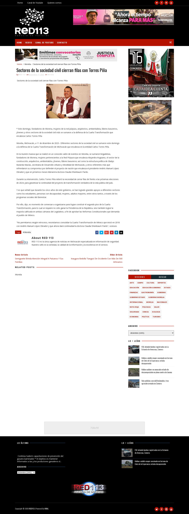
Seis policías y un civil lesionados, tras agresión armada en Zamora (155, 382)
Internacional (136, 302)
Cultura (150, 283)
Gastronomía (147, 292)
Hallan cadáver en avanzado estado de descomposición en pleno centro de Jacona (156, 371)
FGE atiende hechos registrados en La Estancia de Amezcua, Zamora (155, 348)
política (145, 317)
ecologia (156, 312)
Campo (140, 283)
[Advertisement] (151, 144)
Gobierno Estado (137, 297)
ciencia (145, 312)
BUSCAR (162, 276)
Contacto (62, 42)
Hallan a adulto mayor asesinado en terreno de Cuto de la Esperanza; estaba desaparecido (156, 360)
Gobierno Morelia (156, 297)
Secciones (140, 276)
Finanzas (134, 292)
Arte (132, 283)
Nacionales (162, 302)
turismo (156, 317)
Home (20, 2)
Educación (134, 288)
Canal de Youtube (35, 2)
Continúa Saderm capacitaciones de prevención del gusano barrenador (39, 451)
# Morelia (27, 232)
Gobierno (161, 292)
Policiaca (146, 307)
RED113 (28, 42)
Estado (167, 288)
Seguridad (134, 312)
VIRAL (46, 508)
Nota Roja (134, 307)
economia (134, 317)
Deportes (162, 283)
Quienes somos (54, 2)
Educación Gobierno (151, 288)
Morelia (28, 64)
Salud (156, 307)
